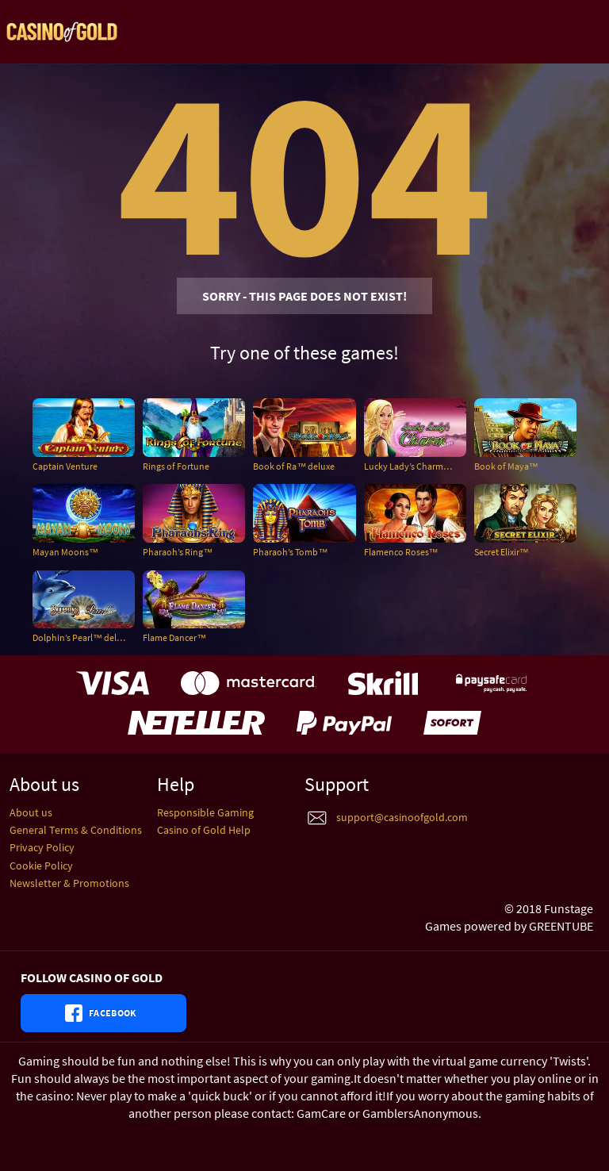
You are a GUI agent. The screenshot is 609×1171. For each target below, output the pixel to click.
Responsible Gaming (205, 812)
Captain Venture (65, 466)
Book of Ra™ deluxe (294, 466)
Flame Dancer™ (174, 637)
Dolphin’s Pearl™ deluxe (82, 637)
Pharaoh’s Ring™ (178, 552)
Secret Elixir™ (501, 552)
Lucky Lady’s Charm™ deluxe (415, 466)
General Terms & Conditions (76, 830)
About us (31, 812)
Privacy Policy (42, 847)
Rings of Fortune (176, 466)
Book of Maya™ (506, 466)
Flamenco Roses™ (401, 552)
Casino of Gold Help (204, 830)
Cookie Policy (41, 865)
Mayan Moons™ (65, 552)
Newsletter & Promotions (69, 883)
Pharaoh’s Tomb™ (290, 552)
